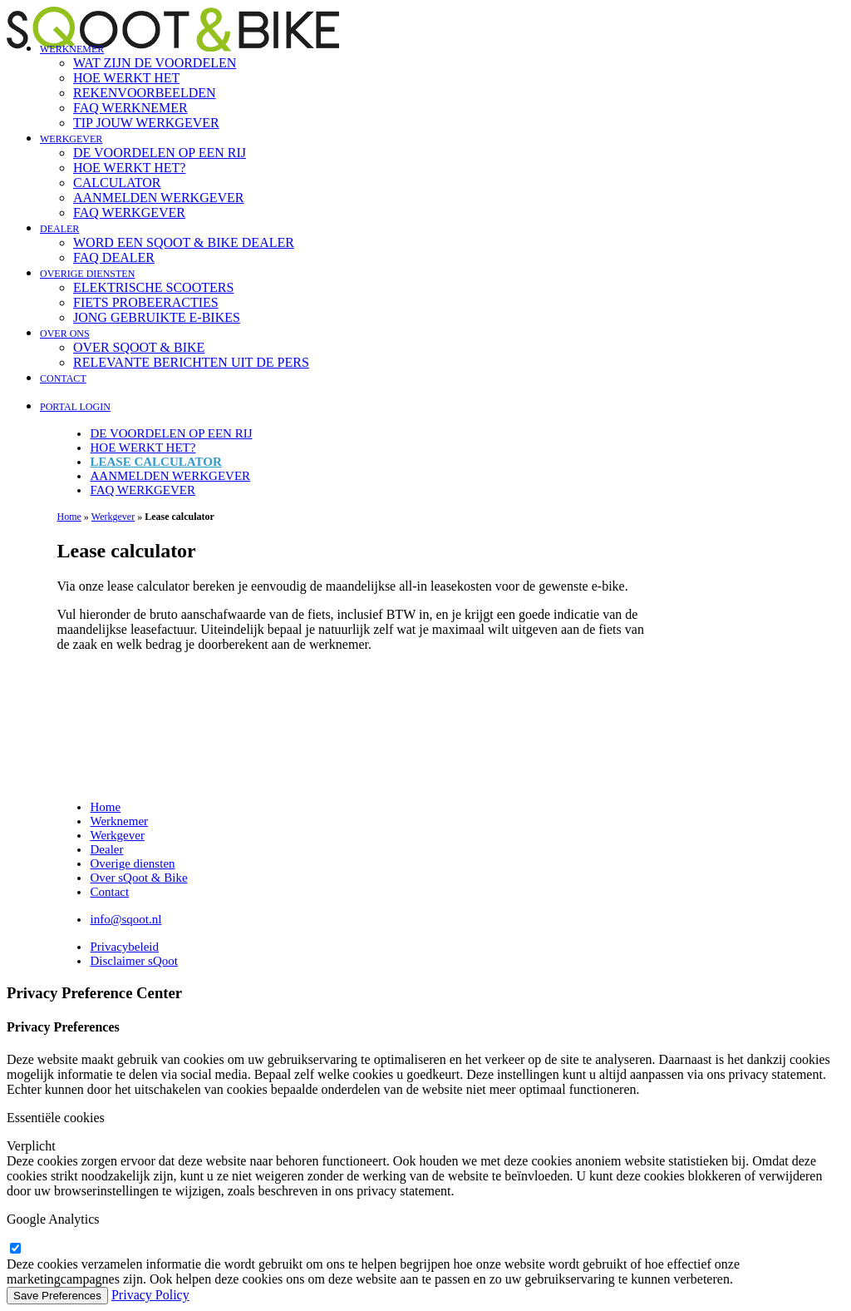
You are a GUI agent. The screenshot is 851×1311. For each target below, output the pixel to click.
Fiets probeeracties (146, 302)
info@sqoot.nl (125, 919)
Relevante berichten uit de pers (191, 362)
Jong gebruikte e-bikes (156, 317)
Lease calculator (155, 461)
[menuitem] (442, 86)
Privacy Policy (150, 1295)
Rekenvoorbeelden (144, 93)
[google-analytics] (15, 1249)
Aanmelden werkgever (158, 197)
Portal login (75, 407)
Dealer (59, 229)
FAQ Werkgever (129, 212)
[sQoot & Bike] (425, 17)
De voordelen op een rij (159, 153)
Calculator (117, 183)
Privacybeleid (124, 946)
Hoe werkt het (126, 78)
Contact (63, 378)
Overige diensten (87, 274)
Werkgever (71, 139)
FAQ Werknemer (130, 108)
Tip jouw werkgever (146, 123)
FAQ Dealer (114, 257)
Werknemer (72, 49)
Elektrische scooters (153, 287)
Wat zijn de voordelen (154, 63)
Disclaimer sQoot (133, 960)
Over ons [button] (65, 333)
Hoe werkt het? (129, 168)
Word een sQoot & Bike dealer (183, 242)
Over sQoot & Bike (138, 347)
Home (69, 516)
